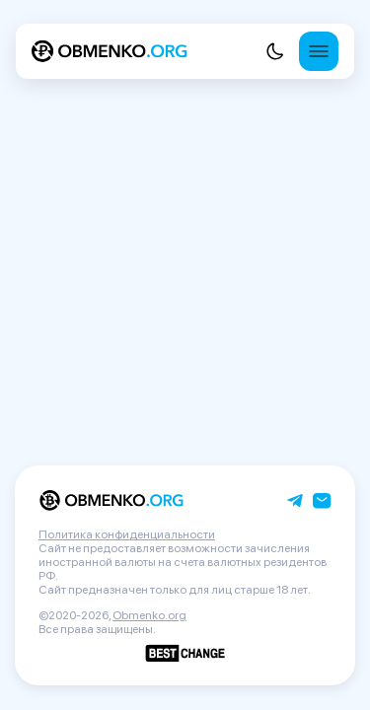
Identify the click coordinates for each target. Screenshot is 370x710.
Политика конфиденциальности (126, 534)
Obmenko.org (149, 615)
